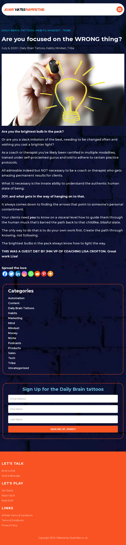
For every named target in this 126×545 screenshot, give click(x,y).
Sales (12, 353)
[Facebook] (5, 274)
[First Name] (63, 409)
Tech (11, 358)
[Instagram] (24, 274)
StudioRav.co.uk (79, 538)
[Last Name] (63, 419)
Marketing (15, 318)
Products (14, 348)
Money (12, 333)
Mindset (54, 30)
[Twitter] (11, 274)
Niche (12, 338)
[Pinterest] (44, 274)
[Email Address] (63, 399)
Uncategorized (18, 368)
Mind (11, 323)
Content (13, 303)
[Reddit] (37, 274)
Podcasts (14, 343)
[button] (120, 9)
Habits (40, 30)
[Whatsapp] (31, 274)
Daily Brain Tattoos (18, 30)
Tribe (66, 30)
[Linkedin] (18, 274)
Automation (16, 298)
